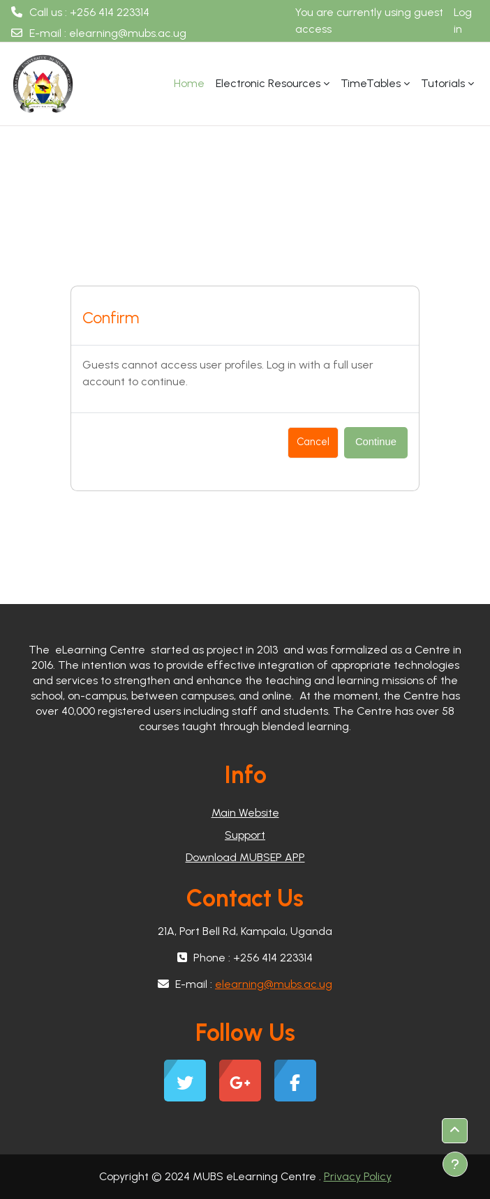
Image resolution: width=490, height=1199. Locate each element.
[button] (455, 1130)
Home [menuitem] (189, 83)
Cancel (313, 441)
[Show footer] (455, 1164)
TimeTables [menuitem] (371, 83)
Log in (463, 21)
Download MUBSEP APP (245, 857)
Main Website (245, 812)
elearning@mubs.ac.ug (127, 33)
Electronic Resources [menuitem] (268, 83)
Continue (375, 441)
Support (245, 835)
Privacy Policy (358, 1176)
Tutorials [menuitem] (443, 83)
